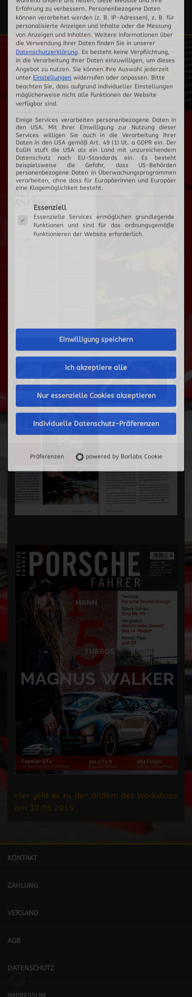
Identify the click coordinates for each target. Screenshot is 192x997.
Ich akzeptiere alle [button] (96, 207)
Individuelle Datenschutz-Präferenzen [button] (96, 263)
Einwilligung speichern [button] (96, 179)
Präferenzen (47, 296)
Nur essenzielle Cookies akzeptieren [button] (96, 235)
